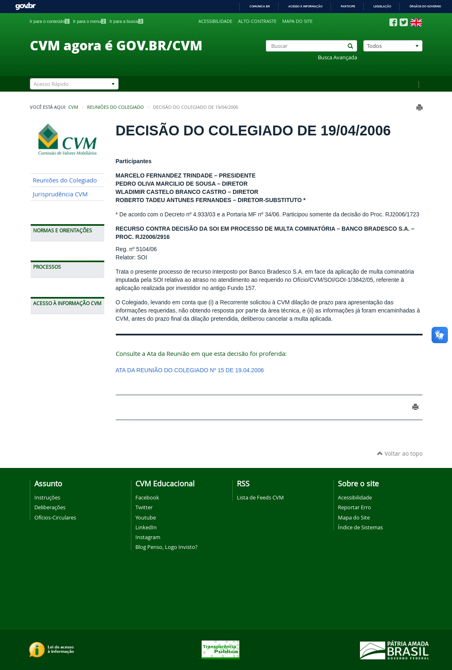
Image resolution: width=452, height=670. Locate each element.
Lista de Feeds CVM (260, 497)
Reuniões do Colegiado (115, 107)
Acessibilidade (215, 21)
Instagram (147, 537)
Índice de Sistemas (360, 527)
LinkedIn (146, 527)
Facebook (147, 497)
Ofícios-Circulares (55, 517)
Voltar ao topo (400, 453)
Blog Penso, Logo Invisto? (166, 547)
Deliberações (49, 507)
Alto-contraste (257, 21)
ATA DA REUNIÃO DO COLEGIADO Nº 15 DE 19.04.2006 (190, 370)
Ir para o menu (89, 21)
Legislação (382, 6)
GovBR (25, 6)
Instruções (47, 497)
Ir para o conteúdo (50, 21)
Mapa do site (297, 21)
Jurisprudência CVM (60, 194)
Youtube (145, 517)
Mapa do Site (354, 517)
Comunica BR (260, 6)
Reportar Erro (354, 507)
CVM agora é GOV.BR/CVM (116, 45)
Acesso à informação (305, 6)
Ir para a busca (126, 21)
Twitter (144, 507)
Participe (348, 6)
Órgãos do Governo (425, 6)
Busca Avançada (337, 57)
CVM (73, 107)
